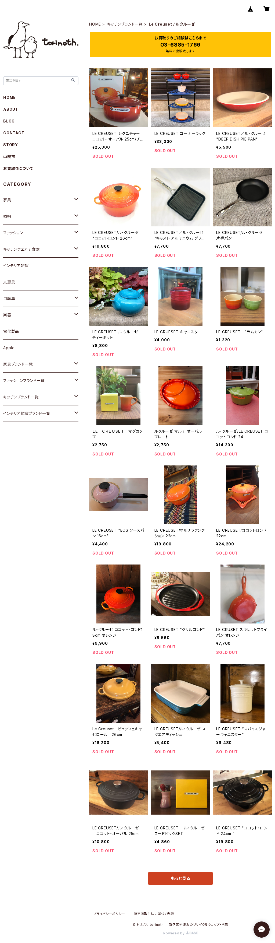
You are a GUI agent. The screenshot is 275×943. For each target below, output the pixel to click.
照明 (7, 216)
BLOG (9, 121)
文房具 (9, 282)
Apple (9, 347)
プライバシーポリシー (109, 914)
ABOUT (10, 109)
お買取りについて (18, 168)
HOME (95, 24)
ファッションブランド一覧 (24, 380)
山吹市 (9, 156)
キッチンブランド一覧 (125, 24)
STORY (10, 144)
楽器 (7, 315)
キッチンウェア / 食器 (21, 249)
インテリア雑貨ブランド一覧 (26, 413)
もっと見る (180, 878)
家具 (7, 200)
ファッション (13, 232)
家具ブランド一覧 (17, 364)
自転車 (9, 298)
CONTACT (13, 133)
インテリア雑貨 (16, 265)
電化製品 (11, 331)
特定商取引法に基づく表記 (154, 914)
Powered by (180, 933)
